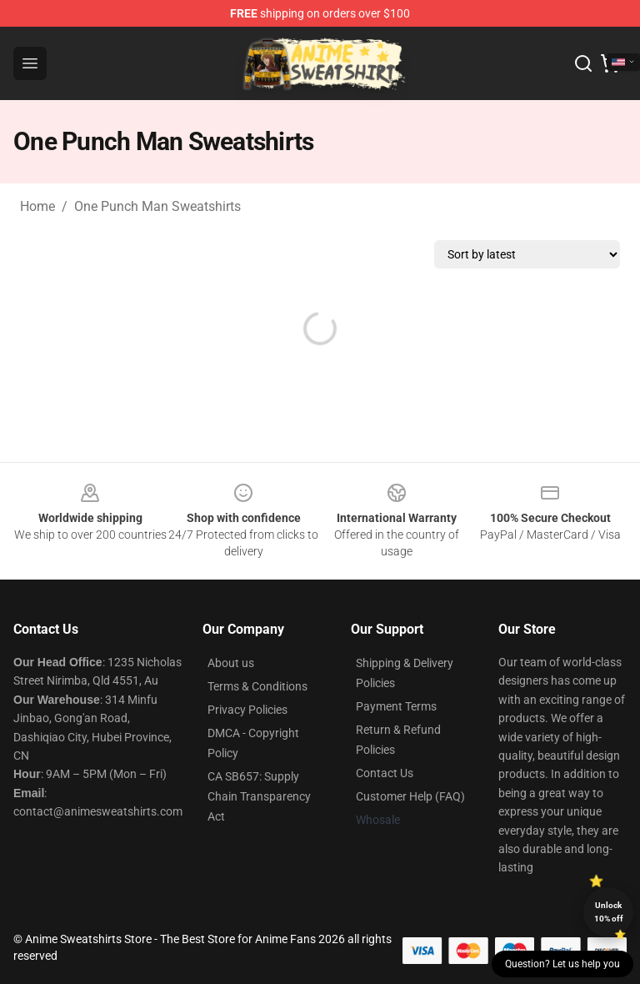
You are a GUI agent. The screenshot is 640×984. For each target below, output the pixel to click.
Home (37, 206)
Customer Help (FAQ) (410, 796)
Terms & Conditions (258, 686)
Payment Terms (396, 706)
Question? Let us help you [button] (562, 964)
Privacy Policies (248, 709)
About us (231, 663)
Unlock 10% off (608, 912)
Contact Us (384, 773)
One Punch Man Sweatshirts (157, 206)
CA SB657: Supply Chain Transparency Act (259, 796)
